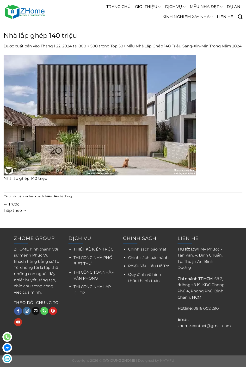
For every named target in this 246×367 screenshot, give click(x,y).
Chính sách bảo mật (147, 249)
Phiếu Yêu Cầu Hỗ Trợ (148, 266)
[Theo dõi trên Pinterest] (53, 311)
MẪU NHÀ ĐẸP (206, 6)
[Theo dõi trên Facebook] (18, 311)
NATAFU (167, 360)
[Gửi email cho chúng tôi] (36, 311)
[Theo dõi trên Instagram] (27, 311)
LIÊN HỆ (225, 16)
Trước (11, 204)
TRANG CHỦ (118, 6)
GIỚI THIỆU (148, 6)
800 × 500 (88, 46)
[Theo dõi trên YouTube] (18, 322)
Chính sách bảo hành (148, 257)
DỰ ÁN (233, 6)
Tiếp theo (15, 210)
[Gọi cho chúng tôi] (44, 311)
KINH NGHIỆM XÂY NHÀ (187, 16)
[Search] (240, 17)
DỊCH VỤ (175, 6)
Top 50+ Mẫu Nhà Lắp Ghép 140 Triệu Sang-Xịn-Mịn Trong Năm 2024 (176, 46)
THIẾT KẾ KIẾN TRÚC (93, 249)
